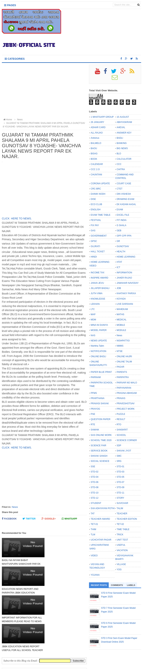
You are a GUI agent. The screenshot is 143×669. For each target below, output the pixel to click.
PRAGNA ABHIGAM (127, 393)
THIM (93, 529)
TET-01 (94, 524)
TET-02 (120, 524)
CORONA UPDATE (100, 183)
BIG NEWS (122, 148)
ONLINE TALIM (124, 361)
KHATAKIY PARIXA (126, 293)
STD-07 (120, 482)
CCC (119, 164)
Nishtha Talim (97, 346)
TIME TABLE (123, 529)
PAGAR (120, 367)
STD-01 (120, 466)
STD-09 (120, 487)
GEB (119, 230)
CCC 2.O (95, 169)
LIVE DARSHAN (125, 304)
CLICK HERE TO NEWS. (17, 218)
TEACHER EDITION (127, 519)
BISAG (94, 153)
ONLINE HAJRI (124, 356)
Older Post (77, 625)
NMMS (120, 346)
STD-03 (120, 471)
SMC (119, 456)
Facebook (9, 518)
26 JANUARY (97, 122)
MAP (93, 314)
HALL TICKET (98, 251)
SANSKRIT (122, 429)
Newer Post (12, 625)
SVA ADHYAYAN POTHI (103, 508)
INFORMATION (124, 272)
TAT (93, 513)
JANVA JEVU (97, 283)
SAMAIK (95, 429)
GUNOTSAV (123, 246)
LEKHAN (95, 304)
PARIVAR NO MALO (127, 382)
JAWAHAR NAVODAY (128, 283)
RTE (93, 424)
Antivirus (95, 138)
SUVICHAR (122, 503)
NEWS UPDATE (99, 340)
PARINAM (96, 377)
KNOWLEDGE (98, 298)
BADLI (120, 138)
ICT (118, 267)
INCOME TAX (97, 272)
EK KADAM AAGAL (126, 204)
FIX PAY (95, 225)
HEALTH (121, 251)
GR (118, 241)
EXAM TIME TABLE (100, 215)
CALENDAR (97, 164)
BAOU (94, 148)
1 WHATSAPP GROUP (102, 117)
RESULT (121, 419)
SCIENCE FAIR (98, 445)
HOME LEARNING (126, 256)
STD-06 (94, 482)
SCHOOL (121, 435)
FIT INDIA (121, 220)
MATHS (120, 314)
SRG (119, 461)
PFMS (94, 393)
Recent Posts (99, 585)
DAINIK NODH (98, 194)
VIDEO (94, 555)
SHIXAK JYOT (124, 450)
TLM (93, 534)
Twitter (29, 518)
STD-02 (94, 471)
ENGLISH (96, 209)
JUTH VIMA (96, 293)
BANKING (122, 143)
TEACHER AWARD (100, 519)
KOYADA (121, 298)
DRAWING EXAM (125, 199)
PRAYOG (95, 409)
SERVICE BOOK (99, 450)
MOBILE (121, 325)
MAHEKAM (122, 309)
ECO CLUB (96, 204)
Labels (131, 585)
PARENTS (122, 372)
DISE (93, 199)
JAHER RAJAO (124, 277)
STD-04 (94, 477)
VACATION (122, 550)
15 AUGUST (123, 117)
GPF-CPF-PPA (124, 235)
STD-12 (94, 498)
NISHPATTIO (123, 340)
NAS (93, 335)
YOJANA (95, 575)
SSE (93, 466)
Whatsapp (69, 518)
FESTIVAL (96, 220)
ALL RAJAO (97, 132)
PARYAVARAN (124, 388)
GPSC (94, 241)
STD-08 (94, 487)
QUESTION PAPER (100, 419)
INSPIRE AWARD (99, 277)
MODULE (121, 330)
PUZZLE (121, 414)
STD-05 (120, 477)
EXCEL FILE (123, 215)
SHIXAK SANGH (99, 456)
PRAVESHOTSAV (125, 403)
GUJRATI (95, 246)
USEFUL (121, 545)
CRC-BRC (96, 188)
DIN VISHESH (124, 194)
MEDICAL (121, 319)
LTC (93, 309)
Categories (15, 58)
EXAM (120, 209)
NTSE (120, 351)
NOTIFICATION (98, 351)
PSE (93, 414)
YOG (119, 569)
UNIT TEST (122, 539)
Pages (10, 5)
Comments (117, 585)
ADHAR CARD (98, 127)
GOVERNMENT (99, 235)
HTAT (119, 262)
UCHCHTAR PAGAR (101, 539)
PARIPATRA (123, 377)
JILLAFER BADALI (100, 288)
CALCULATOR (124, 159)
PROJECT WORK (125, 409)
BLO (119, 153)
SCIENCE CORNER (127, 440)
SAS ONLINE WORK (101, 435)
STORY (120, 498)
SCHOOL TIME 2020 (101, 440)
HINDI (94, 256)
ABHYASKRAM (124, 122)
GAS (93, 230)
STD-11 (120, 492)
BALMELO (96, 143)
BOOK (94, 159)
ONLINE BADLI (98, 356)
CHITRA (121, 169)
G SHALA (121, 225)
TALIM (120, 508)
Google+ (49, 518)
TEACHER (122, 513)
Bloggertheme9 (105, 664)
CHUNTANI (96, 174)
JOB (119, 288)
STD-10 (94, 492)
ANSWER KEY (124, 132)
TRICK (120, 534)
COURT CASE (124, 183)
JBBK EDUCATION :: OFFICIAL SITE (65, 664)
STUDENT (96, 503)
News (15, 507)
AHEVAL (121, 127)
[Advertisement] (44, 91)
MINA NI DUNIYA (99, 325)
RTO (119, 424)
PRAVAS (121, 398)
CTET (119, 188)
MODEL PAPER (99, 330)
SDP (119, 445)
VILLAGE (121, 564)
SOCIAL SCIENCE (100, 461)
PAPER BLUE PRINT (101, 372)
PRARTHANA (97, 398)
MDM (93, 319)
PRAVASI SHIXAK (100, 403)
